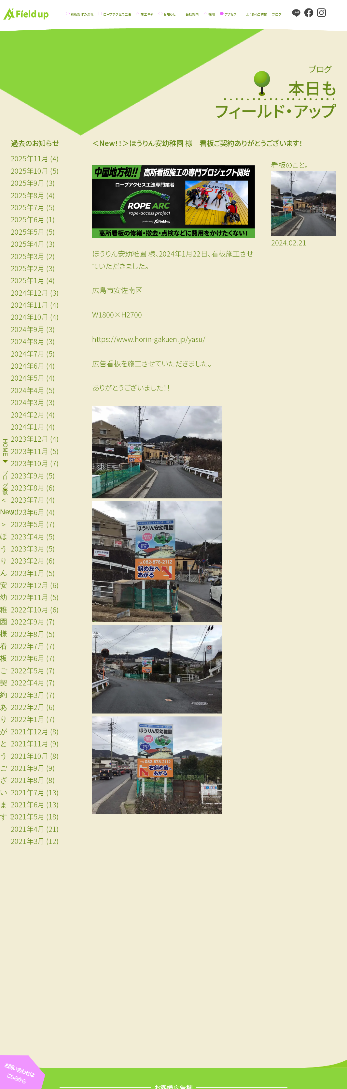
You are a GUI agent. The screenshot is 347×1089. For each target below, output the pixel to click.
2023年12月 (30, 438)
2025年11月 (30, 158)
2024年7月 (28, 353)
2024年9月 (28, 329)
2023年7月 (28, 499)
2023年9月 (28, 475)
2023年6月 (28, 512)
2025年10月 (30, 170)
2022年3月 (28, 694)
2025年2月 (28, 268)
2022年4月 (28, 682)
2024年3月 (28, 402)
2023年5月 (28, 524)
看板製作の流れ (82, 14)
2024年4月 (28, 390)
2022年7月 (28, 645)
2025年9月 (28, 182)
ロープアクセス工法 (117, 14)
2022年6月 (28, 658)
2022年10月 (30, 609)
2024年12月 (30, 292)
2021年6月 (28, 804)
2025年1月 (28, 280)
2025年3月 (28, 256)
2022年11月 (30, 597)
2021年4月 (28, 828)
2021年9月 (28, 767)
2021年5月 (28, 816)
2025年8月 (28, 195)
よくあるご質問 (256, 14)
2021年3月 (28, 840)
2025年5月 (28, 231)
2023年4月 (28, 536)
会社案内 (192, 14)
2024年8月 (28, 341)
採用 (211, 14)
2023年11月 (30, 451)
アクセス (231, 14)
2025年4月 (28, 243)
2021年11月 (30, 743)
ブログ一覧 (5, 475)
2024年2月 (28, 414)
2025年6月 (28, 219)
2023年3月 (28, 548)
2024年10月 (30, 316)
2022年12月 (30, 585)
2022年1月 (28, 719)
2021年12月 (30, 731)
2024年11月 (30, 304)
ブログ (276, 14)
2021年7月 (28, 792)
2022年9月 (28, 621)
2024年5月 (28, 377)
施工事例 (147, 14)
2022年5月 (28, 670)
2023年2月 (28, 560)
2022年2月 (28, 706)
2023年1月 (28, 572)
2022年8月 (28, 633)
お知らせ (169, 14)
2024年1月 (28, 426)
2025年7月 (28, 207)
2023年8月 (28, 487)
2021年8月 (28, 779)
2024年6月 (28, 365)
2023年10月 (30, 463)
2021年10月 (30, 755)
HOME (5, 447)
